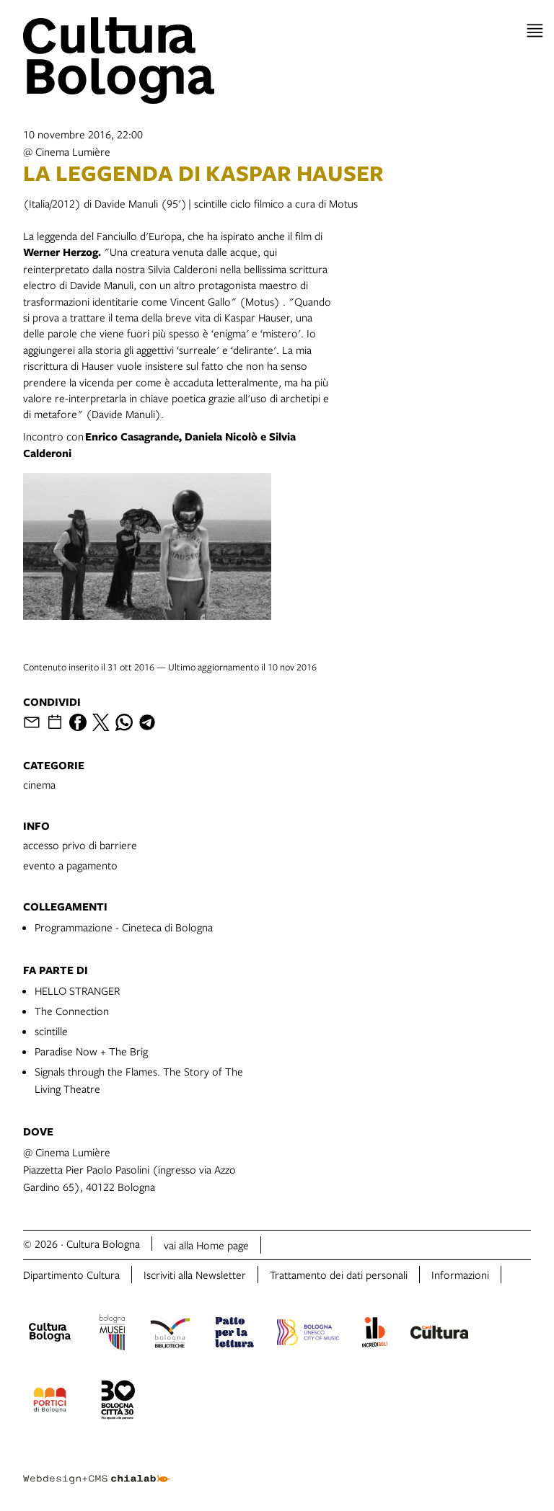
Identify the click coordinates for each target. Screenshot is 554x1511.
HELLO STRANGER (77, 990)
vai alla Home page (206, 1245)
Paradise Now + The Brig (91, 1051)
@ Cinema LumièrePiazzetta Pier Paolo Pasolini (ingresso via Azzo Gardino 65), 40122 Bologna (129, 1169)
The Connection (72, 1010)
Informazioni (460, 1274)
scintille (51, 1031)
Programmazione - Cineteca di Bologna (124, 927)
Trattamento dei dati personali (339, 1274)
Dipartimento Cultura (71, 1274)
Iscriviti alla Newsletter (195, 1274)
